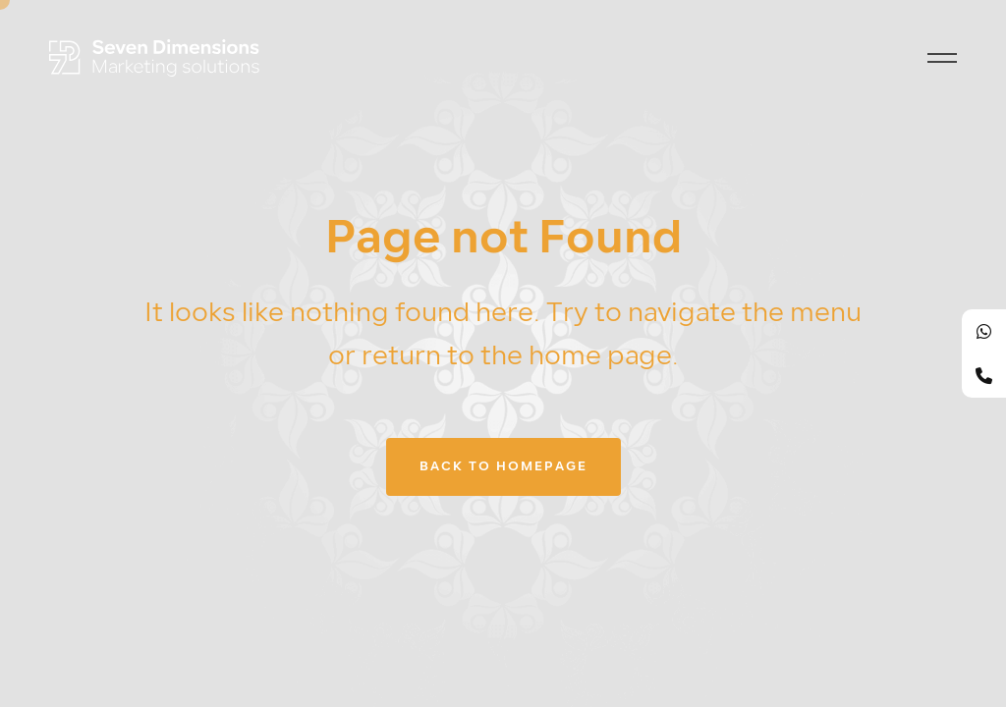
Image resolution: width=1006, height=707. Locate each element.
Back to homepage (503, 467)
